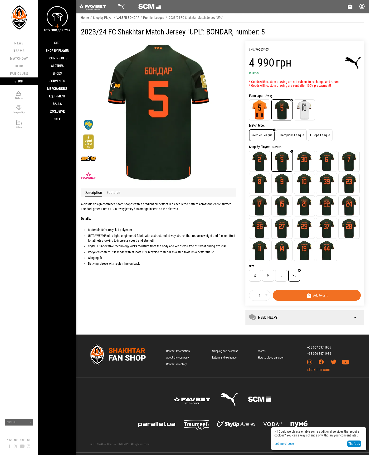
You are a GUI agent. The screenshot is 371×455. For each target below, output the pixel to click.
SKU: (252, 49)
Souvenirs (57, 81)
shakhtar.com (318, 369)
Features (113, 192)
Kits (57, 43)
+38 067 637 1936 (319, 347)
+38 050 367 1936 (319, 353)
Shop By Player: (259, 147)
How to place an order (271, 357)
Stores (261, 351)
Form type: (256, 96)
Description (93, 192)
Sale (57, 119)
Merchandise (57, 89)
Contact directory (176, 364)
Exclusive (57, 111)
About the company (177, 357)
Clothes (57, 66)
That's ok (354, 443)
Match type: (256, 125)
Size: (252, 266)
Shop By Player (57, 51)
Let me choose (284, 443)
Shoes (57, 73)
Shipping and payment (225, 351)
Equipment (57, 96)
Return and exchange (224, 357)
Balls (57, 104)
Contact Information (178, 351)
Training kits (57, 58)
